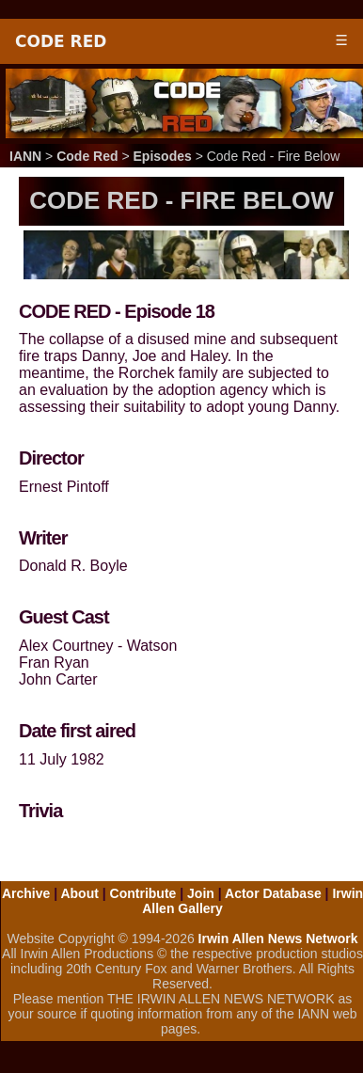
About (79, 893)
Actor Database (273, 893)
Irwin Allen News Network (278, 938)
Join (200, 893)
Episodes (163, 156)
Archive (26, 893)
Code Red (60, 41)
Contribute (143, 893)
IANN (25, 156)
